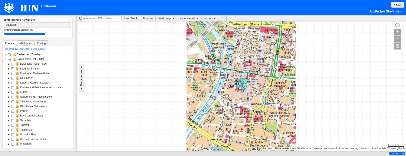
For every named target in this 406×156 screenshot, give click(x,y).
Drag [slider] (46, 33)
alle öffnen (9, 49)
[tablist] (38, 94)
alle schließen (22, 49)
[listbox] (37, 25)
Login (397, 4)
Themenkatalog (81, 77)
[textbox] (101, 18)
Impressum (210, 18)
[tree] (38, 99)
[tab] (9, 43)
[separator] (76, 83)
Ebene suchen (38, 49)
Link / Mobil (130, 18)
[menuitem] (130, 18)
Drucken (148, 18)
